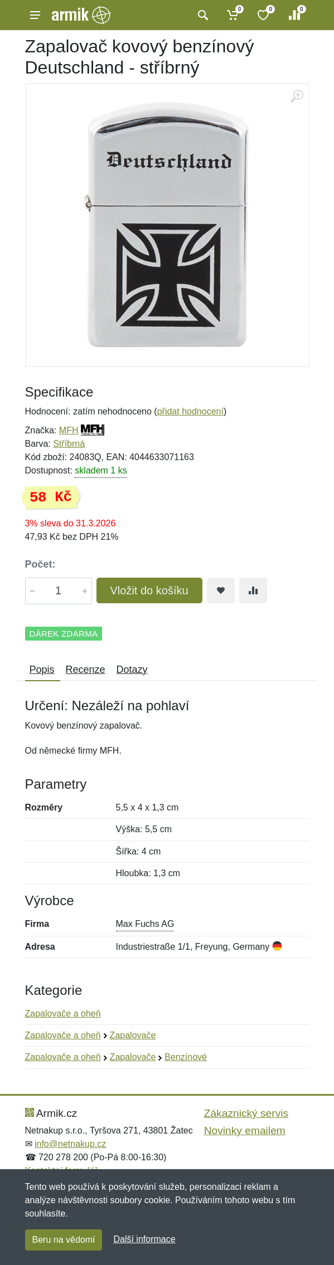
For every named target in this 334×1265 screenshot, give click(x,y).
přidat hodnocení (190, 411)
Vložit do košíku (149, 590)
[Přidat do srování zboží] (253, 590)
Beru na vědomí (63, 1239)
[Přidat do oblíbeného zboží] (221, 590)
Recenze (85, 669)
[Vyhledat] (201, 15)
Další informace (144, 1239)
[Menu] (35, 15)
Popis (42, 669)
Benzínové (185, 1057)
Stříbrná (69, 443)
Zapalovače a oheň (63, 1013)
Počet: (40, 564)
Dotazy (132, 669)
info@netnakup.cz (70, 1144)
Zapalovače (133, 1035)
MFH (69, 430)
